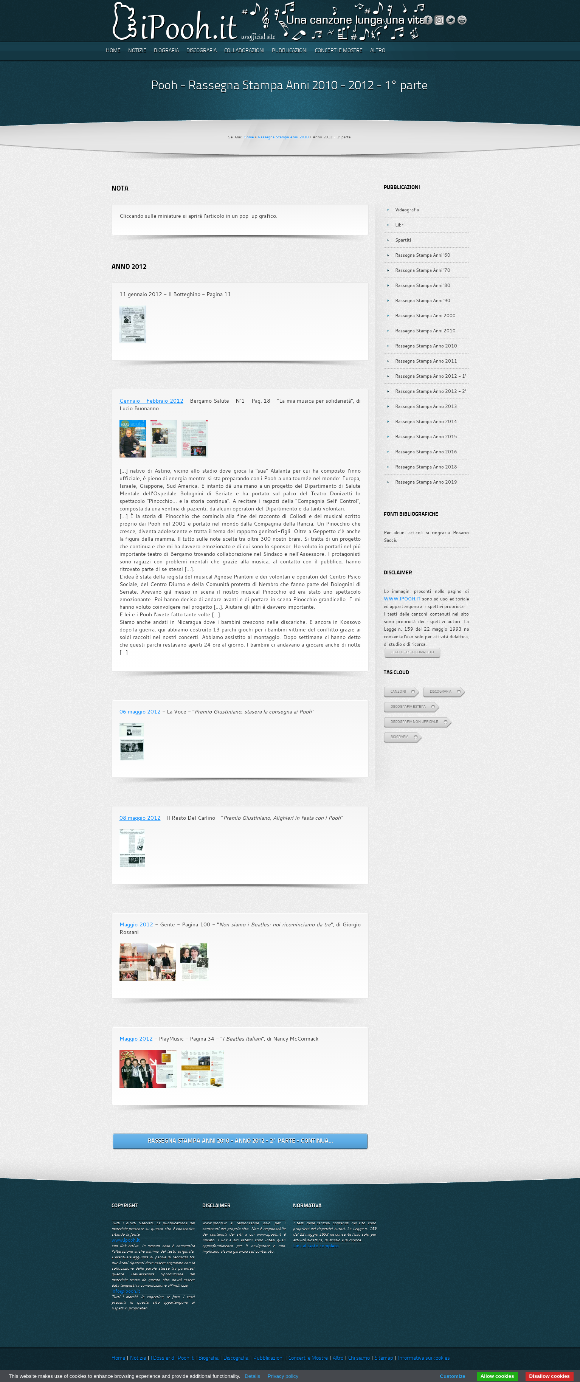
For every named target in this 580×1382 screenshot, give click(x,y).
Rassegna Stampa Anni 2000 (425, 315)
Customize (452, 1376)
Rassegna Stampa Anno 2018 (426, 467)
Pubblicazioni (289, 51)
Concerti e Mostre (339, 51)
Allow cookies (497, 1376)
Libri (400, 225)
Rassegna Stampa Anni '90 (422, 300)
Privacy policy (283, 1376)
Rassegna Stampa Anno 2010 (426, 346)
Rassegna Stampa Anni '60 (422, 255)
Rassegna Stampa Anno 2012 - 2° (430, 391)
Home (113, 51)
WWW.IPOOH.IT (402, 599)
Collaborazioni (244, 51)
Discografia (201, 51)
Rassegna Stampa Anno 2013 (426, 406)
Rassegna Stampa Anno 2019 (426, 482)
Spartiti (403, 240)
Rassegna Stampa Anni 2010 (283, 137)
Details (252, 1376)
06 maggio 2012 (140, 711)
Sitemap (384, 1358)
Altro (377, 51)
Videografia (407, 209)
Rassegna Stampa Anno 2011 (426, 361)
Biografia (166, 51)
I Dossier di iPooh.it (172, 1358)
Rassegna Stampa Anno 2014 (426, 421)
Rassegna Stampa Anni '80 (422, 285)
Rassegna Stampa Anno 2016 (426, 451)
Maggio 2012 (136, 924)
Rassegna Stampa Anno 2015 (426, 436)
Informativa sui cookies (424, 1358)
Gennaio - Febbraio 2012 (151, 400)
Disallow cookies (549, 1376)
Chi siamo (359, 1358)
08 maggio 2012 (140, 817)
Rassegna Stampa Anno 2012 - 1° (430, 376)
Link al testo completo (316, 1246)
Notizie (137, 51)
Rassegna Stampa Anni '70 (422, 270)
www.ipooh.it (126, 1240)
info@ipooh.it (126, 1291)
